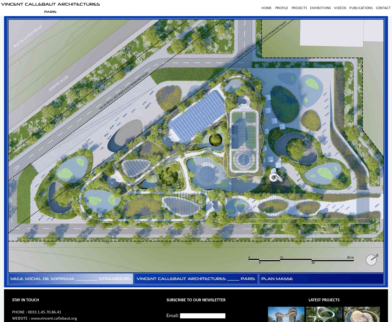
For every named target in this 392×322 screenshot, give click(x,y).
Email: (172, 315)
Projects (299, 8)
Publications (361, 8)
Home (267, 8)
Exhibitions (320, 8)
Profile (281, 8)
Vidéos (340, 8)
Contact (383, 8)
